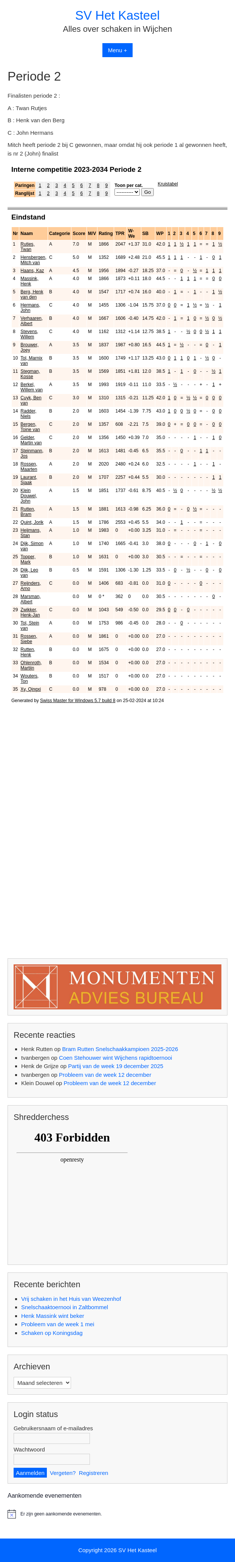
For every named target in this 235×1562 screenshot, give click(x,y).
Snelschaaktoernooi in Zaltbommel (64, 1307)
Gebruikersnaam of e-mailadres (53, 1428)
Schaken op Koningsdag (52, 1333)
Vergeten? (63, 1473)
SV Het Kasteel (117, 15)
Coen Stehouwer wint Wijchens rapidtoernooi (115, 1057)
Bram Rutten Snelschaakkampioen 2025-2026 (120, 1049)
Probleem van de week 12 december (105, 1074)
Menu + (117, 50)
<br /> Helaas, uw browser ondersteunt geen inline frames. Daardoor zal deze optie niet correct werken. (117, 549)
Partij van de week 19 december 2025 (115, 1066)
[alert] (117, 1513)
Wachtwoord (29, 1449)
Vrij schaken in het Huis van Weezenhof (71, 1299)
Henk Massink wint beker (52, 1316)
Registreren (93, 1473)
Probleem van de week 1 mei (57, 1324)
